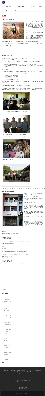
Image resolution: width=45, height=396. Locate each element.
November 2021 (7, 317)
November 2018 (7, 336)
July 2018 (6, 338)
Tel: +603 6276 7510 (22, 387)
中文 (40, 6)
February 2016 (7, 356)
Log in (5, 365)
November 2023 (7, 308)
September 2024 (7, 303)
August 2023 (6, 310)
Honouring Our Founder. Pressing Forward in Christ (12, 10)
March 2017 (6, 347)
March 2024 (6, 306)
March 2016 (6, 354)
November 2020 (7, 319)
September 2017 (7, 345)
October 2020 (7, 322)
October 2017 (7, 343)
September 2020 (7, 324)
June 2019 (6, 331)
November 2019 (7, 329)
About (13, 6)
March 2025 (6, 299)
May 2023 (6, 313)
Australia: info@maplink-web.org (22, 381)
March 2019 (6, 333)
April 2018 (6, 340)
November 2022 (7, 315)
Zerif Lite (18, 393)
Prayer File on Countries (32, 6)
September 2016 (7, 352)
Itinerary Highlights (6, 6)
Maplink (18, 6)
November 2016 (7, 349)
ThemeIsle (27, 393)
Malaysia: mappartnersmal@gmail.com (22, 380)
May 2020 (6, 326)
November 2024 (7, 301)
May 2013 (6, 359)
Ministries (24, 6)
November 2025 (7, 296)
